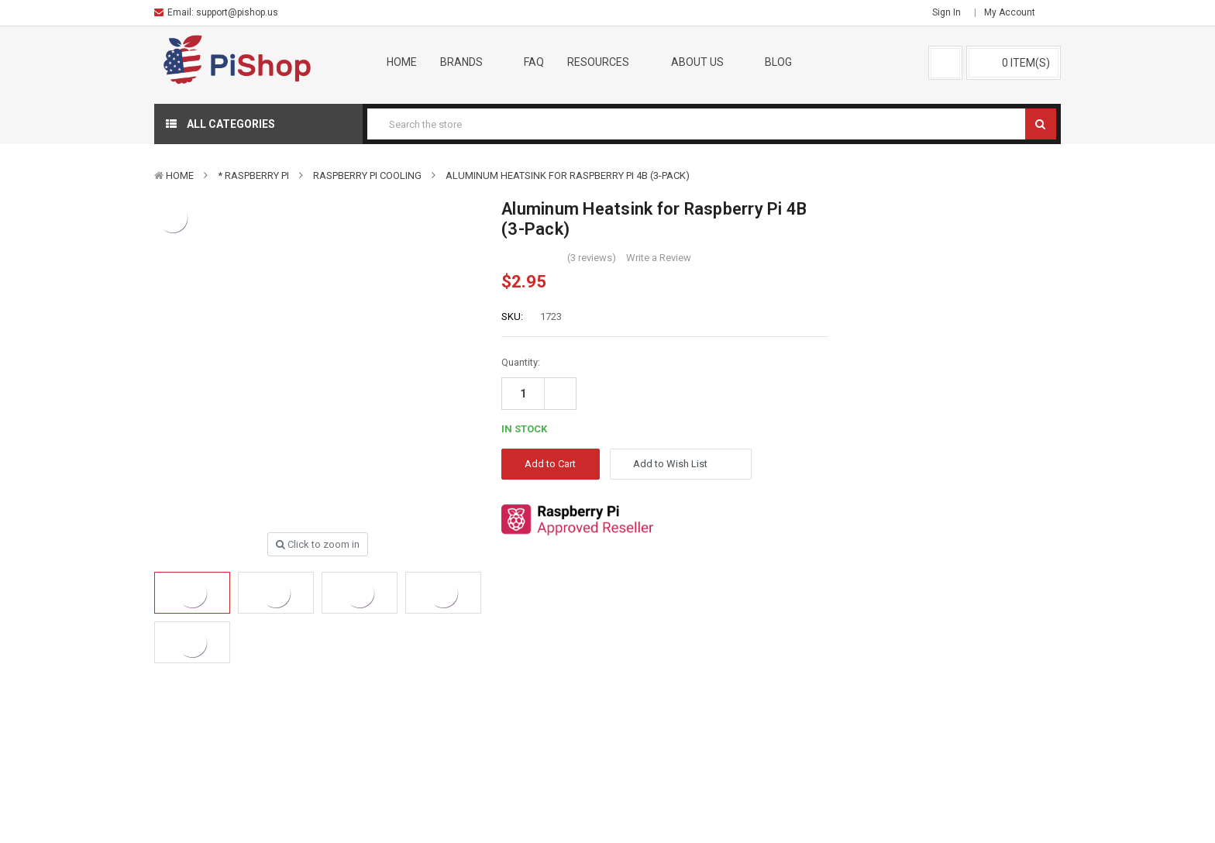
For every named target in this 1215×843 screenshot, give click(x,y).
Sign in (946, 12)
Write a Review (658, 257)
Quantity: (520, 362)
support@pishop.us (237, 12)
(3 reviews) (591, 257)
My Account (1014, 12)
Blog (778, 62)
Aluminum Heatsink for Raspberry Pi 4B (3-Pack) (568, 175)
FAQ (534, 62)
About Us (706, 62)
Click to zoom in (318, 544)
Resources (607, 62)
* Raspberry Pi (253, 175)
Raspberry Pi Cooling (367, 175)
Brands (470, 62)
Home (402, 62)
